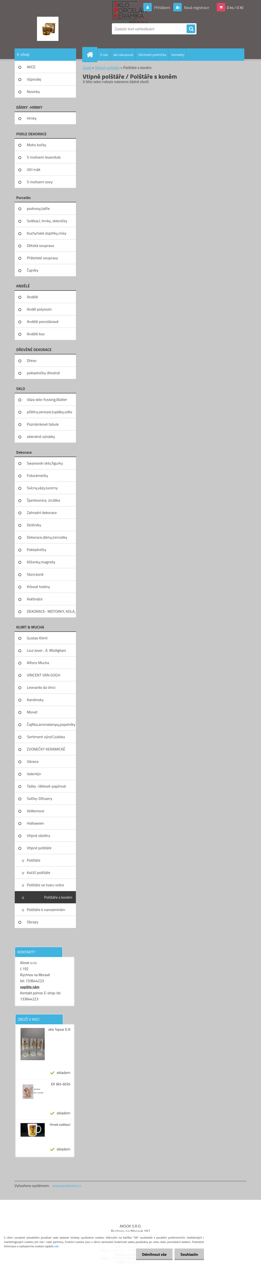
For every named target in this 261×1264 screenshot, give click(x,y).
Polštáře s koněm (58, 897)
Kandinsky (35, 700)
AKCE (31, 67)
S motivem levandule (44, 157)
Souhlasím (189, 1254)
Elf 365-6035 (60, 1084)
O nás (104, 54)
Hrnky (31, 118)
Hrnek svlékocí (60, 1124)
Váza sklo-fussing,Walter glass (47, 401)
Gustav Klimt (37, 638)
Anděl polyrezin (39, 309)
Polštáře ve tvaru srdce (45, 885)
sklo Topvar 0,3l (59, 1029)
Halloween (35, 823)
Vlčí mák (33, 169)
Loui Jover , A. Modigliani (46, 650)
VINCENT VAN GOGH (43, 675)
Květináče (35, 599)
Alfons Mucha (38, 663)
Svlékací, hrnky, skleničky (47, 221)
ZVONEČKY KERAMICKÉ (46, 749)
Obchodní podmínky (152, 54)
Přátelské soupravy (42, 258)
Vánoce (33, 761)
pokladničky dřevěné (43, 373)
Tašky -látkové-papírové (46, 786)
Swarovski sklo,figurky (45, 463)
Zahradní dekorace (42, 512)
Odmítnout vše (154, 1254)
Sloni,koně (35, 574)
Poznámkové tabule (43, 424)
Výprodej (34, 79)
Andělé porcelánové (42, 321)
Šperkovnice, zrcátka (43, 500)
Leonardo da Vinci (41, 687)
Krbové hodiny (38, 587)
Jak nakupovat (123, 54)
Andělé (32, 297)
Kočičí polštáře (38, 872)
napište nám (29, 987)
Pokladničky (36, 549)
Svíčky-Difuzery (39, 798)
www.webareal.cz (66, 1185)
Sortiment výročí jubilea (46, 737)
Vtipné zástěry (38, 835)
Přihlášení (162, 7)
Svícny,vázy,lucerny (42, 488)
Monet (32, 712)
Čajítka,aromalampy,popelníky (51, 724)
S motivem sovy (40, 182)
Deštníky (34, 525)
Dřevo (31, 360)
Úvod (87, 67)
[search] (191, 29)
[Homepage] (91, 54)
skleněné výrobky (41, 436)
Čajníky (32, 270)
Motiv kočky (36, 145)
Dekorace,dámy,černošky (47, 537)
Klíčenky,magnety (41, 562)
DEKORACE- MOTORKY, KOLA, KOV (51, 613)
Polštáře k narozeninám (46, 909)
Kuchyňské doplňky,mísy (46, 233)
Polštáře (33, 860)
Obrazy (32, 922)
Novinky (33, 91)
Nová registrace (196, 7)
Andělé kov (35, 334)
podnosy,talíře (38, 208)
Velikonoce (35, 811)
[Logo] (47, 29)
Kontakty (178, 54)
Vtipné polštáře (39, 848)
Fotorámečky (37, 475)
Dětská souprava (40, 245)
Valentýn (34, 774)
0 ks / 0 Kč (235, 7)
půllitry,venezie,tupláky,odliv (49, 412)
